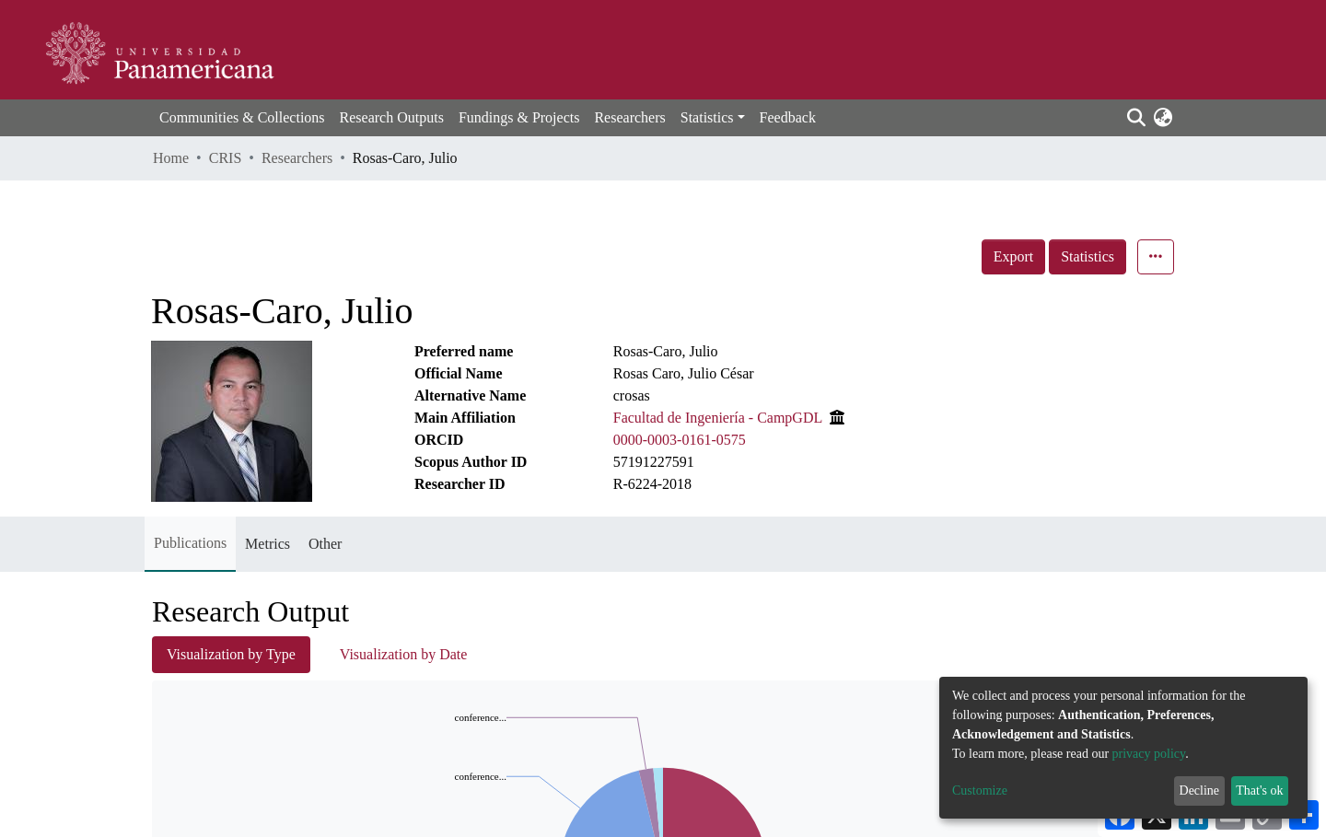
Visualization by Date (404, 654)
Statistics (1087, 256)
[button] (1162, 118)
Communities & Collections (242, 117)
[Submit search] (1135, 118)
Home (171, 158)
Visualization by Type (231, 654)
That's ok (1259, 790)
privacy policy (1149, 754)
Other (325, 544)
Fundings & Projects (519, 117)
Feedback (788, 117)
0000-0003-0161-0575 (679, 440)
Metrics (267, 544)
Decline (1200, 790)
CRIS (225, 158)
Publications (190, 543)
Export (1014, 256)
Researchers (629, 117)
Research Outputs (392, 117)
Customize (979, 790)
